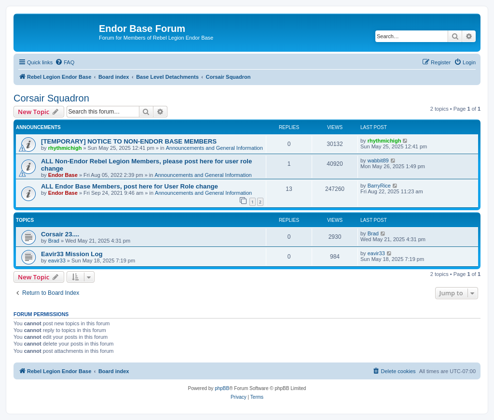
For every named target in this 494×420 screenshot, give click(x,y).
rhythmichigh (65, 148)
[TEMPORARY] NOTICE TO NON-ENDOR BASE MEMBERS (129, 141)
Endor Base (63, 175)
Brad (53, 241)
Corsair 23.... (60, 234)
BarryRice (379, 185)
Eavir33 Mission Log (72, 254)
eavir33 (57, 260)
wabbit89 (378, 160)
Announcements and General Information (214, 148)
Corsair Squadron (51, 98)
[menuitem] (64, 62)
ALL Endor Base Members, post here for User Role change (129, 186)
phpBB (222, 388)
